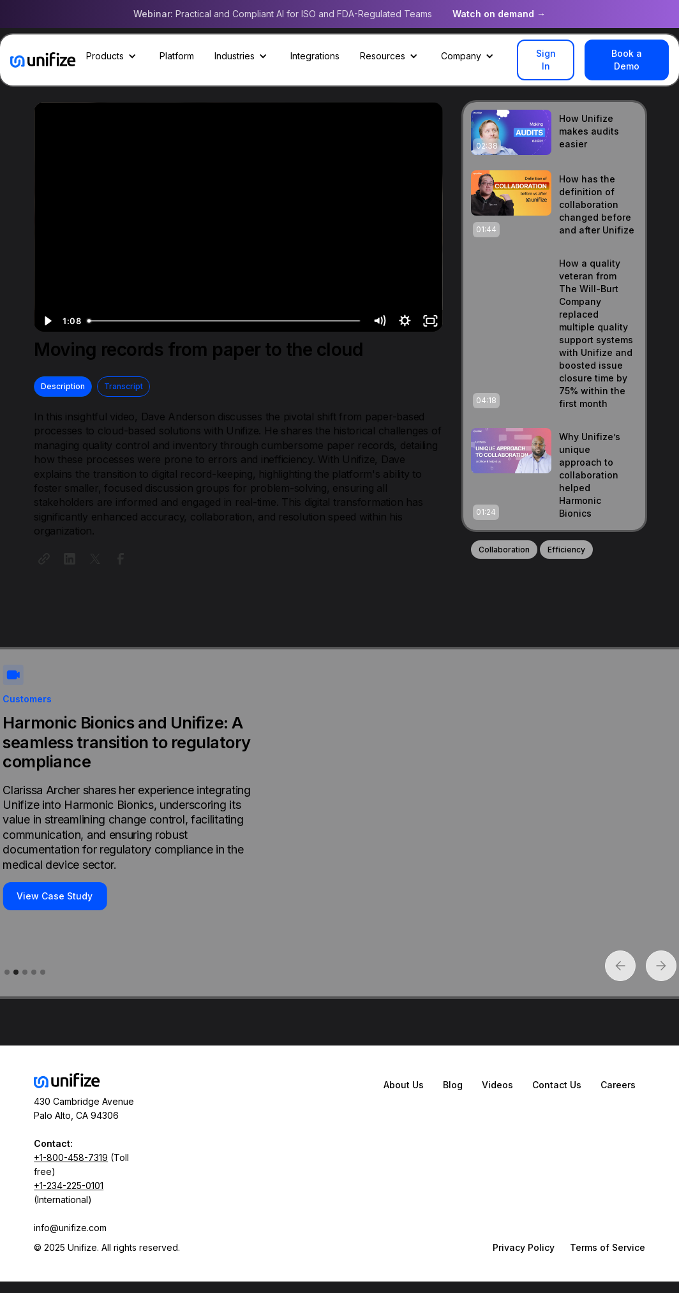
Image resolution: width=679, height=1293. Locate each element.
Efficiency (566, 549)
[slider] (224, 321)
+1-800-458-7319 (71, 1157)
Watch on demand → (499, 13)
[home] (43, 60)
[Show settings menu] (404, 321)
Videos (497, 1084)
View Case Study (55, 895)
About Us (404, 1084)
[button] (112, 56)
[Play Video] (46, 321)
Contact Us (556, 1084)
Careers (618, 1084)
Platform (177, 55)
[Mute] (379, 321)
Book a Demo (626, 59)
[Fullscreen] (430, 321)
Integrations (315, 55)
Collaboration (504, 549)
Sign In (546, 59)
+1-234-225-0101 (68, 1185)
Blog (453, 1084)
